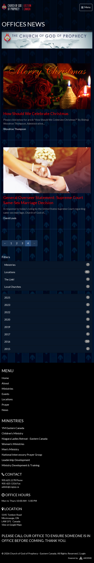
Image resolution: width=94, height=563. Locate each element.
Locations (47, 272)
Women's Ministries (13, 443)
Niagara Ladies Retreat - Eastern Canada (24, 438)
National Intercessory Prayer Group (22, 454)
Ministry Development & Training (20, 465)
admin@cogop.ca (10, 486)
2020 (47, 319)
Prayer (5, 404)
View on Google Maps (12, 524)
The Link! (47, 279)
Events (5, 393)
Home (5, 377)
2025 (47, 297)
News (5, 409)
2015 (47, 348)
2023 (47, 304)
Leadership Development (16, 459)
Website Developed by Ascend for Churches (47, 557)
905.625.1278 (9, 480)
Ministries (47, 264)
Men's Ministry (10, 449)
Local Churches (47, 286)
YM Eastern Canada (13, 428)
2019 (47, 326)
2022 (47, 312)
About (5, 383)
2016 (47, 341)
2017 (47, 334)
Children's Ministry (12, 433)
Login (83, 553)
